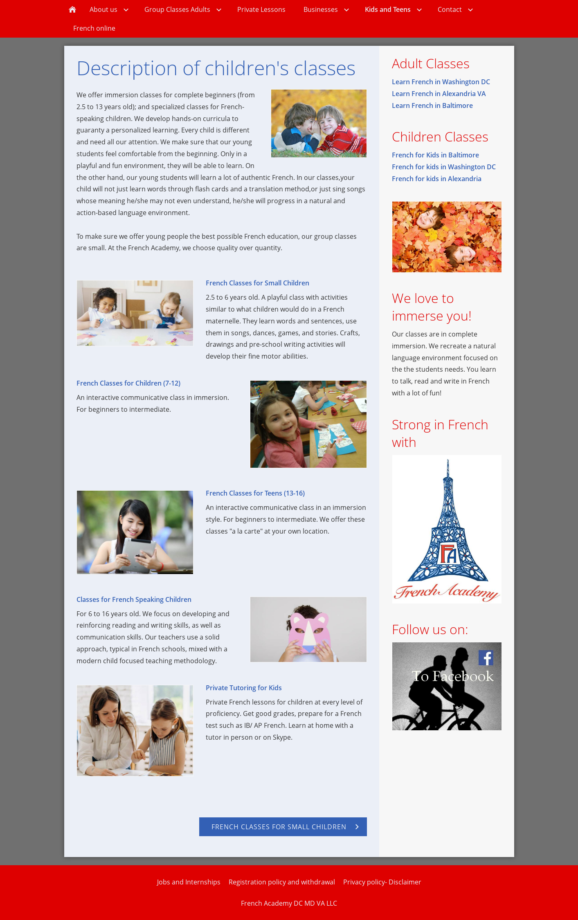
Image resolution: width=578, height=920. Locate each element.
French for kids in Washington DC (444, 166)
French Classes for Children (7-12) (128, 383)
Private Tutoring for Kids (244, 687)
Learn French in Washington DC (441, 81)
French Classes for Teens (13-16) (255, 493)
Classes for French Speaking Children (133, 599)
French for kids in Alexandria (436, 178)
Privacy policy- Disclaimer (382, 881)
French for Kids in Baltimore (435, 154)
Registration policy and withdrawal (282, 881)
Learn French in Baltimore (432, 105)
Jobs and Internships (188, 881)
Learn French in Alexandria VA (439, 93)
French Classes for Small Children (257, 282)
